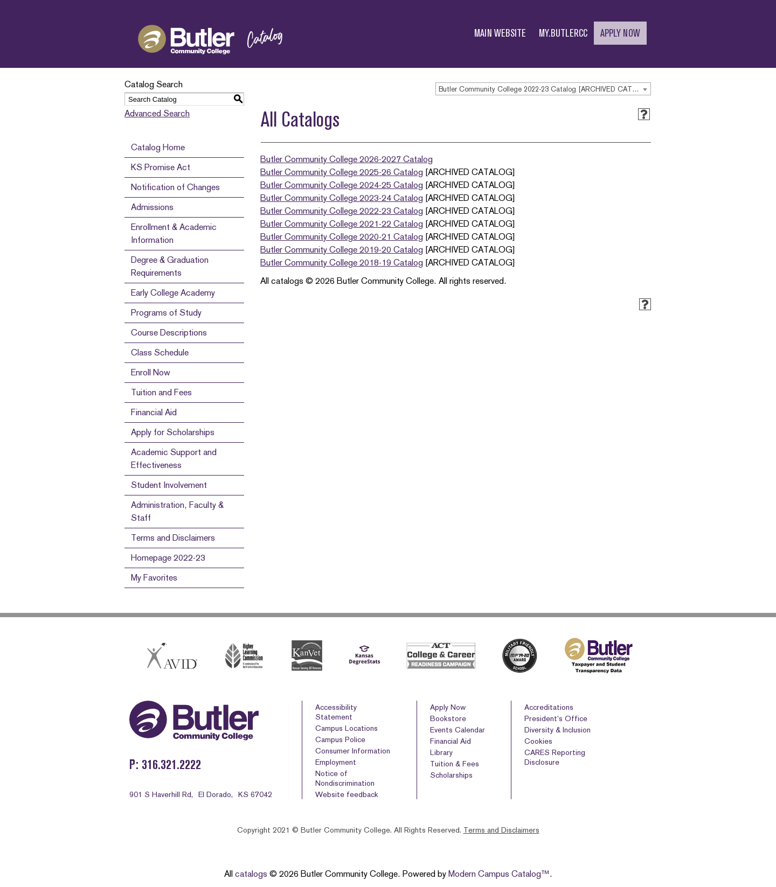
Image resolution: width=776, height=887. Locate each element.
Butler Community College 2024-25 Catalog (341, 185)
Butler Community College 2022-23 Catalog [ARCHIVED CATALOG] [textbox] (544, 89)
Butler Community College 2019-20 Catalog (341, 250)
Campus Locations (346, 728)
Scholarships (451, 775)
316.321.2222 (171, 764)
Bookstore (448, 718)
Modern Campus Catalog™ (499, 874)
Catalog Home (158, 147)
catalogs (251, 874)
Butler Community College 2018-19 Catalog (341, 262)
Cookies (538, 741)
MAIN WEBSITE (500, 33)
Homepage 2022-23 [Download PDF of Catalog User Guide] (168, 558)
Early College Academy (173, 293)
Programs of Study (166, 313)
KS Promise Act (160, 167)
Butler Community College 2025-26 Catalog (341, 172)
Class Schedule (160, 352)
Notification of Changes (175, 187)
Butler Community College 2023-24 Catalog (341, 198)
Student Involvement (169, 485)
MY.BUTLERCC (563, 33)
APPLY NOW (620, 33)
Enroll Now (150, 372)
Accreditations (548, 707)
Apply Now (448, 707)
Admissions (152, 207)
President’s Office (555, 718)
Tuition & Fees (454, 763)
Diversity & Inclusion (557, 729)
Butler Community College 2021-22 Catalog (341, 224)
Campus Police (340, 739)
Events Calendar (457, 729)
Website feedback (346, 794)
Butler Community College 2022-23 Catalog (341, 211)
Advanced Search (157, 113)
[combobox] (543, 88)
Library (441, 752)
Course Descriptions (169, 332)
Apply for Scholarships (172, 432)
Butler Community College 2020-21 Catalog (341, 237)
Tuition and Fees (161, 392)
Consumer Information (352, 750)
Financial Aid (154, 412)
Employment (335, 762)
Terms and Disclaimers (173, 538)
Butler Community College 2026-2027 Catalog (346, 159)
